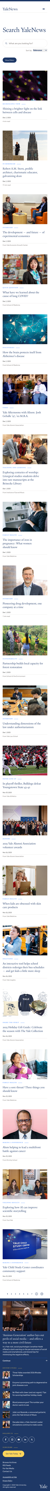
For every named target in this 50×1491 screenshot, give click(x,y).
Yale (43, 1487)
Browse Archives (10, 1462)
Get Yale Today (13, 1453)
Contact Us (7, 1471)
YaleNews (10, 9)
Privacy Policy (7, 1481)
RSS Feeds (7, 1465)
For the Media (8, 1468)
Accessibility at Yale (10, 1477)
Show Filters (9, 60)
